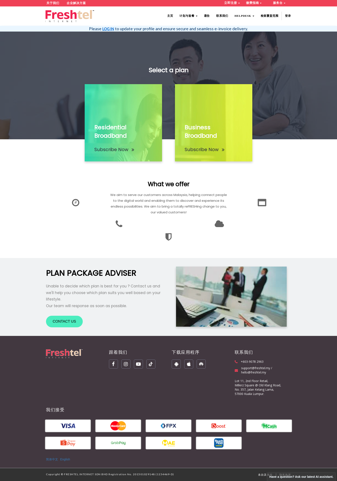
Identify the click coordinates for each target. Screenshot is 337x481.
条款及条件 (265, 474)
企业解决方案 (76, 3)
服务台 (279, 3)
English (65, 459)
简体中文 (52, 459)
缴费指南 (254, 3)
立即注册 (232, 3)
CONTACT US (64, 321)
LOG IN (108, 29)
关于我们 (52, 3)
